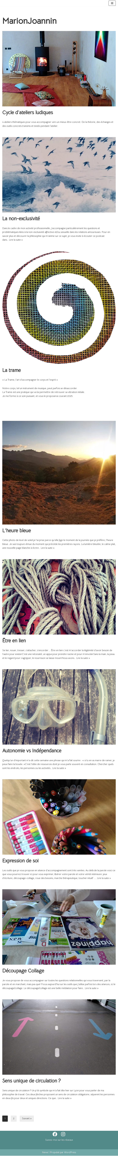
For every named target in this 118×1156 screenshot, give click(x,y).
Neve (45, 1152)
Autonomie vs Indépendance (31, 751)
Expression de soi (20, 861)
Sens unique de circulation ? (31, 1081)
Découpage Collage (23, 971)
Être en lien (14, 641)
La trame (11, 370)
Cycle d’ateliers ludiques (27, 112)
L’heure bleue (16, 531)
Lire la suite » (16, 240)
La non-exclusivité (21, 219)
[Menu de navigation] (112, 3)
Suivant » (27, 1118)
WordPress (70, 1152)
